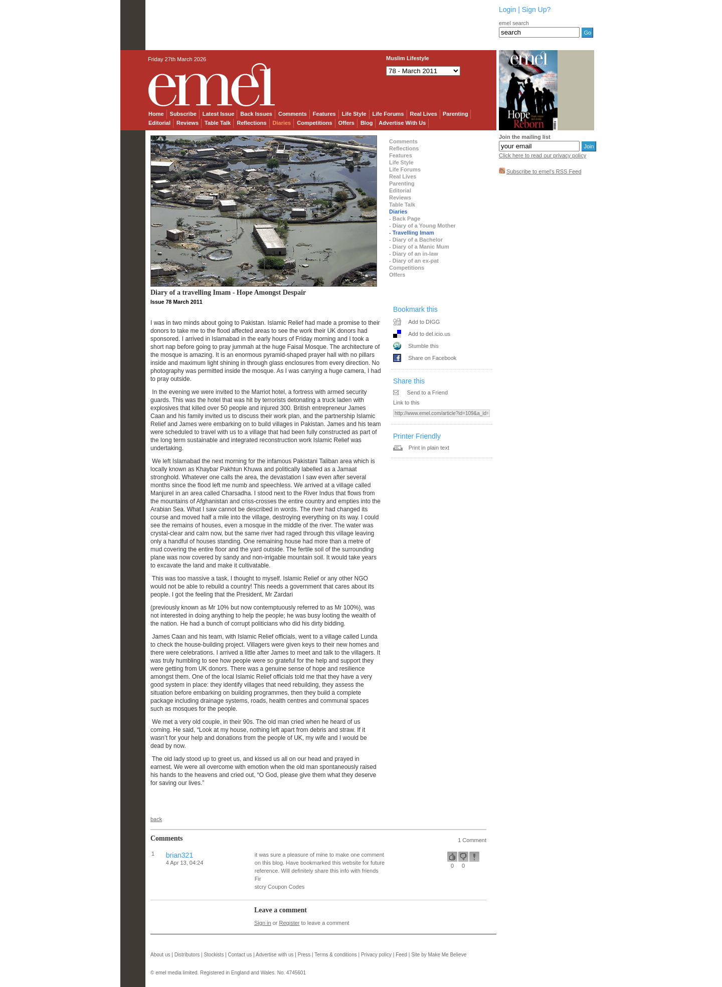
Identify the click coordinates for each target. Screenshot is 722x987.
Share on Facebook (432, 358)
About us (160, 954)
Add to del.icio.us (429, 334)
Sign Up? (536, 10)
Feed (401, 954)
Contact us (240, 954)
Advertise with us (275, 954)
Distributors (187, 954)
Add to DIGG (424, 322)
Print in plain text (429, 448)
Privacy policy (376, 954)
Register (289, 923)
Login (507, 10)
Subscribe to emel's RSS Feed (543, 171)
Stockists (214, 954)
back (156, 819)
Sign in (262, 923)
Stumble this (423, 346)
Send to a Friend (427, 392)
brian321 (180, 855)
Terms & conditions (335, 954)
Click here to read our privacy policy (542, 155)
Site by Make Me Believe (438, 954)
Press (304, 954)
